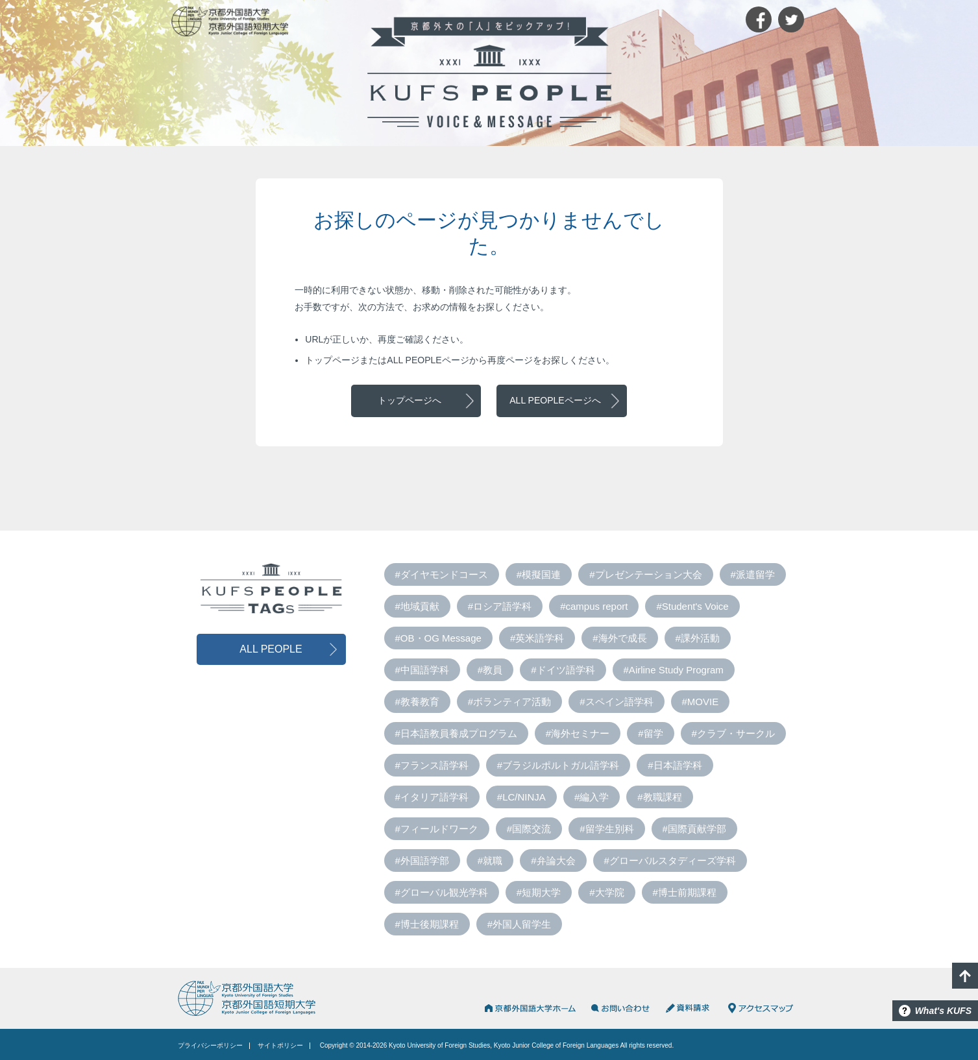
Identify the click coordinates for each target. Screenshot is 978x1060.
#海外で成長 (619, 638)
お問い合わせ (620, 1008)
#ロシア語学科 (500, 606)
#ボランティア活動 (509, 701)
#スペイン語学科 (616, 701)
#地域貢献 (417, 606)
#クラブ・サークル (733, 733)
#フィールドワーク (436, 828)
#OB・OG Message (438, 638)
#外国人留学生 (519, 924)
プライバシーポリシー (210, 1045)
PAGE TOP (965, 976)
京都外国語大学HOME (529, 1008)
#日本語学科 (675, 765)
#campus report (594, 606)
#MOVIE (700, 701)
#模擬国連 (539, 574)
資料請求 (689, 1008)
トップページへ (409, 400)
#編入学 (591, 796)
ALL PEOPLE (270, 649)
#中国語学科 (422, 669)
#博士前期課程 (684, 892)
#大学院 (606, 892)
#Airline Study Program (674, 669)
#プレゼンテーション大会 (645, 574)
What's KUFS (943, 1011)
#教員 (490, 669)
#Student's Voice (692, 606)
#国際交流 (529, 828)
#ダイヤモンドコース (441, 574)
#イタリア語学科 (432, 796)
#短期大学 (539, 892)
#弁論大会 (553, 860)
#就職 (490, 860)
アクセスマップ (760, 1008)
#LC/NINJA (521, 796)
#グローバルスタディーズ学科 (670, 860)
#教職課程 (659, 796)
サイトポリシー (280, 1045)
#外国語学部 (422, 860)
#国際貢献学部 (694, 828)
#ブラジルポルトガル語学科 (558, 765)
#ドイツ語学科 (562, 669)
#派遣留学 (753, 574)
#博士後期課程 (427, 924)
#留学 (650, 733)
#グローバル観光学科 (441, 892)
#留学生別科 (606, 828)
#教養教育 (417, 701)
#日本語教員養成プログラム (456, 733)
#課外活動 (698, 638)
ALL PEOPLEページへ (554, 400)
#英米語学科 (537, 638)
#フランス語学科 (432, 765)
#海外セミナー (577, 733)
